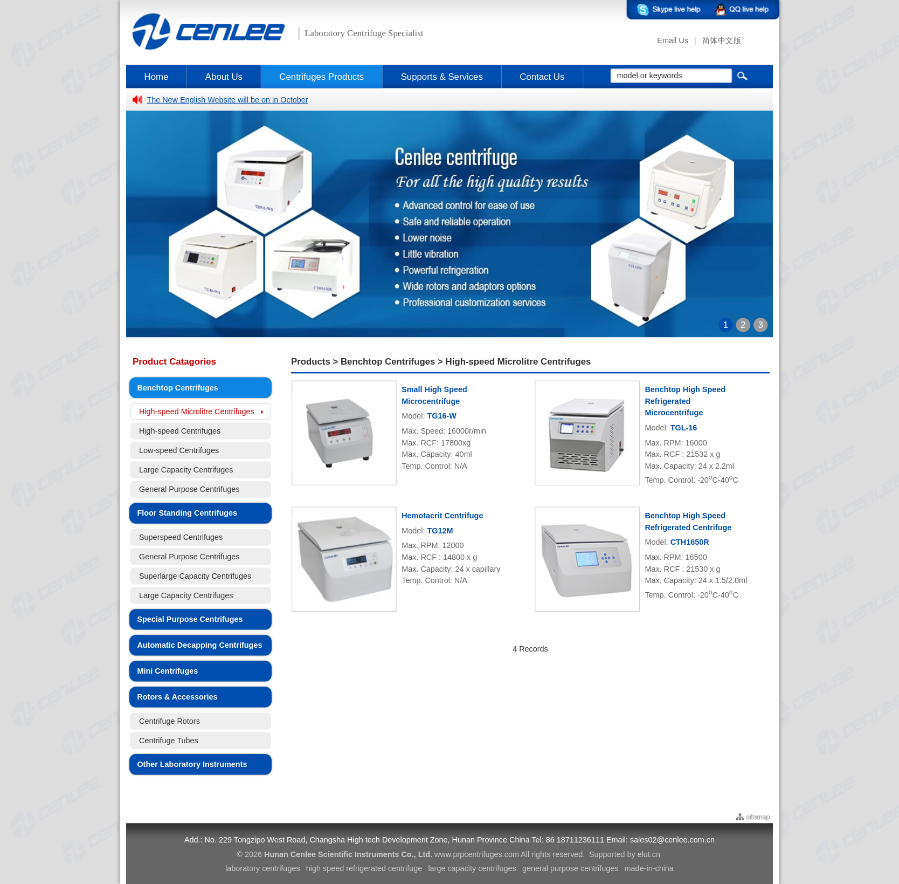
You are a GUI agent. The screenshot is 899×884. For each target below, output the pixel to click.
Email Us (672, 40)
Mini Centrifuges (167, 671)
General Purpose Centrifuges (189, 489)
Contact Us (542, 76)
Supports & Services (442, 76)
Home (156, 76)
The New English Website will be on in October (227, 99)
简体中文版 (721, 40)
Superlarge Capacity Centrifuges (195, 576)
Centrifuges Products (321, 76)
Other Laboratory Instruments (192, 764)
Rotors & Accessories (177, 697)
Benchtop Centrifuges (177, 387)
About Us (224, 76)
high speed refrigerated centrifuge (364, 868)
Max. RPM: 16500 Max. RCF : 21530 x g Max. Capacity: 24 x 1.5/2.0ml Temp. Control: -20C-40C (696, 576)
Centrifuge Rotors (169, 720)
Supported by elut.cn (624, 854)
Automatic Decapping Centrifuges (199, 645)
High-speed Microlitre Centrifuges (196, 411)
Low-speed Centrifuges (179, 450)
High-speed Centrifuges (179, 431)
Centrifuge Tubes (168, 740)
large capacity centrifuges (472, 868)
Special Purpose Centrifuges (190, 619)
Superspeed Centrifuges (181, 537)
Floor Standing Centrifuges (187, 513)
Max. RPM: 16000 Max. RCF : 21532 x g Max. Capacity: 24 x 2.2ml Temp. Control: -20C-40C (691, 461)
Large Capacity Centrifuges (186, 470)
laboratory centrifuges (262, 868)
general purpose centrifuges (570, 868)
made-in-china (649, 868)
